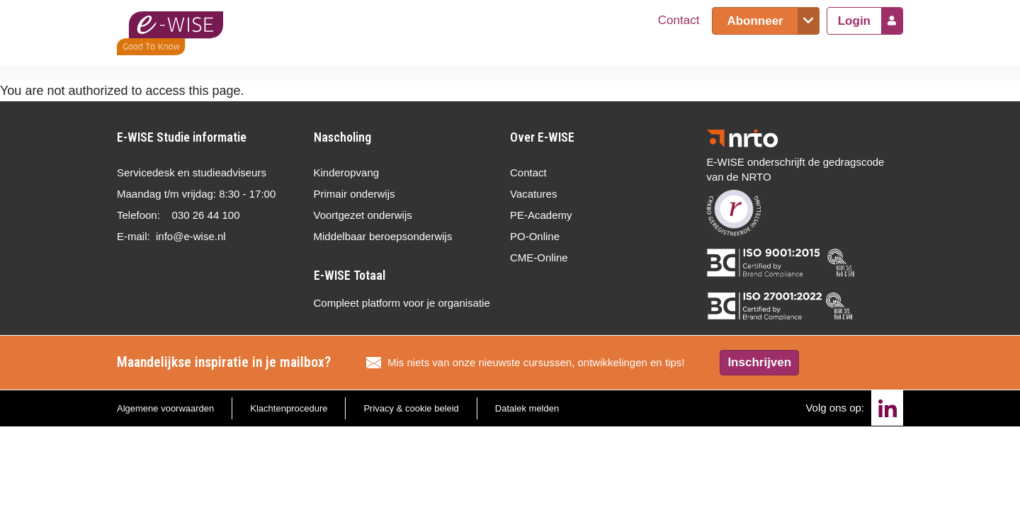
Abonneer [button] (755, 21)
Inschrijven (759, 362)
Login (854, 21)
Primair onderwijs (354, 194)
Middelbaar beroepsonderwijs (383, 236)
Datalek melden (527, 408)
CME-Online (539, 257)
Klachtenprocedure (288, 408)
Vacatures (533, 194)
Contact (679, 20)
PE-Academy (541, 215)
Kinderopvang (347, 172)
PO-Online (535, 236)
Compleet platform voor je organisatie (402, 303)
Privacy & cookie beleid (410, 408)
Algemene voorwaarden (165, 408)
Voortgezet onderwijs (363, 215)
